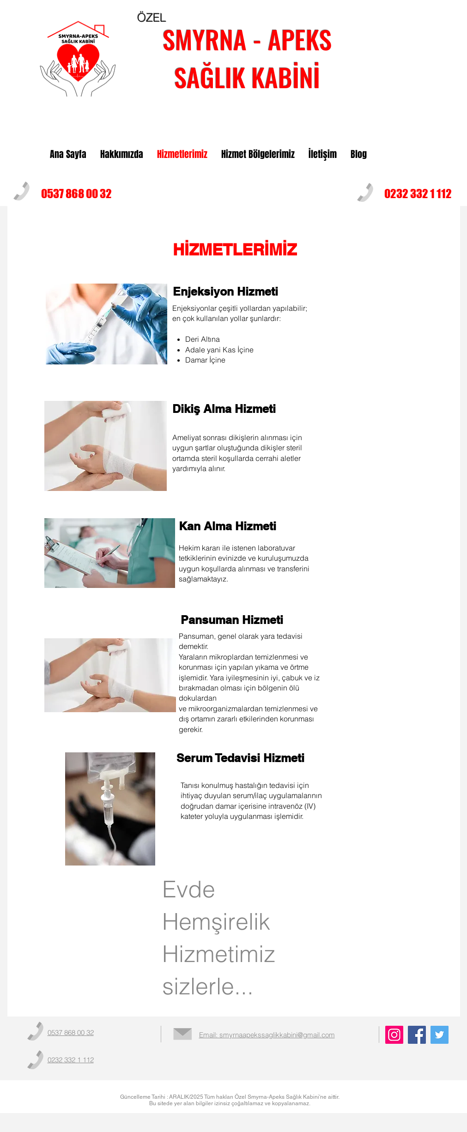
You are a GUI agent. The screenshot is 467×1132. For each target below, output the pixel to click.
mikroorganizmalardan (225, 708)
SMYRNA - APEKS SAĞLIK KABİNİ (247, 58)
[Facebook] (417, 1035)
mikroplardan (231, 656)
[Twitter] (440, 1035)
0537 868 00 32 (76, 193)
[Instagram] (394, 1035)
